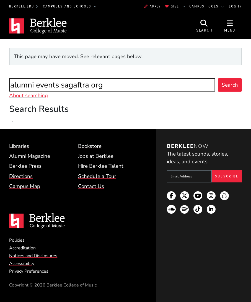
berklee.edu (21, 6)
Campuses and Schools (68, 6)
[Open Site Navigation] (230, 26)
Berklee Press (25, 166)
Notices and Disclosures (33, 256)
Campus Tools (204, 6)
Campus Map (24, 186)
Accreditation (22, 248)
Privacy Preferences (28, 271)
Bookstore (90, 146)
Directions (21, 176)
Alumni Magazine (29, 156)
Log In (235, 6)
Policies (17, 240)
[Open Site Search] (204, 26)
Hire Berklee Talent (100, 166)
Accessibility (21, 263)
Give (172, 6)
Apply (152, 6)
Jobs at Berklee (95, 156)
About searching (28, 95)
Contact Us (91, 186)
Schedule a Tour (97, 176)
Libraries (19, 146)
